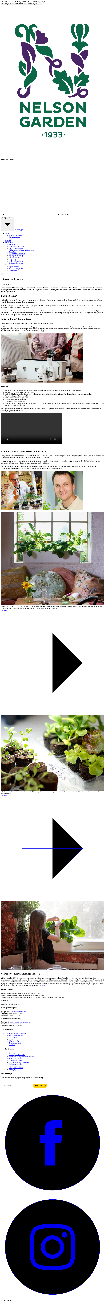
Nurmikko (12, 252)
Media (11, 1039)
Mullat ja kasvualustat (16, 261)
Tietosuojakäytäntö (15, 1043)
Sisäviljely (12, 259)
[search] (1, 274)
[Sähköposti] (16, 1086)
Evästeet (12, 1045)
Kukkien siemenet (15, 237)
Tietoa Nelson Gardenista (17, 1034)
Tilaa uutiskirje (40, 1086)
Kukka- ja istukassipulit (17, 246)
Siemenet (12, 244)
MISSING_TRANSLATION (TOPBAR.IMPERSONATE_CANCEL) (21, 4)
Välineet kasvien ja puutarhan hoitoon (21, 250)
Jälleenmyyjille (19, 229)
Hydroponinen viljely (16, 255)
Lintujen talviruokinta (16, 263)
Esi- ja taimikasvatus (16, 248)
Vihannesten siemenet (16, 235)
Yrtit (10, 239)
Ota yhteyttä (13, 1037)
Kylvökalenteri (14, 267)
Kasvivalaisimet (14, 257)
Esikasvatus (13, 270)
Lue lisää (42, 985)
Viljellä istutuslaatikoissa (17, 254)
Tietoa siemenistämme (16, 1035)
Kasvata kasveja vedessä (17, 268)
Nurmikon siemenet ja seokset (19, 1062)
